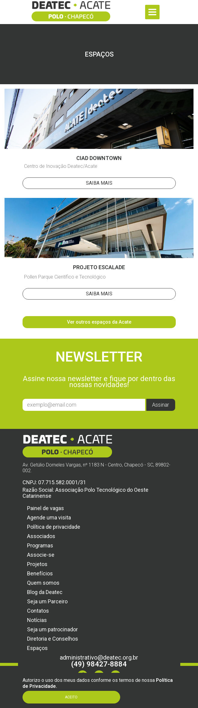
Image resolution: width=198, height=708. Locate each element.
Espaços (37, 648)
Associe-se (40, 555)
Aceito (71, 697)
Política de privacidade (53, 527)
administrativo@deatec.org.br (99, 657)
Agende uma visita (49, 517)
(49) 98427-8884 (99, 664)
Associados (41, 536)
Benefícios (40, 573)
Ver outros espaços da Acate (99, 322)
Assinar (160, 405)
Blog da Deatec (44, 592)
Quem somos (43, 583)
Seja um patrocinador (52, 629)
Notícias (37, 620)
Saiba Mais (99, 183)
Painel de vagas (45, 508)
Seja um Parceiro (47, 601)
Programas (40, 545)
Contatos (38, 611)
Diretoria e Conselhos (52, 639)
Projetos (37, 564)
